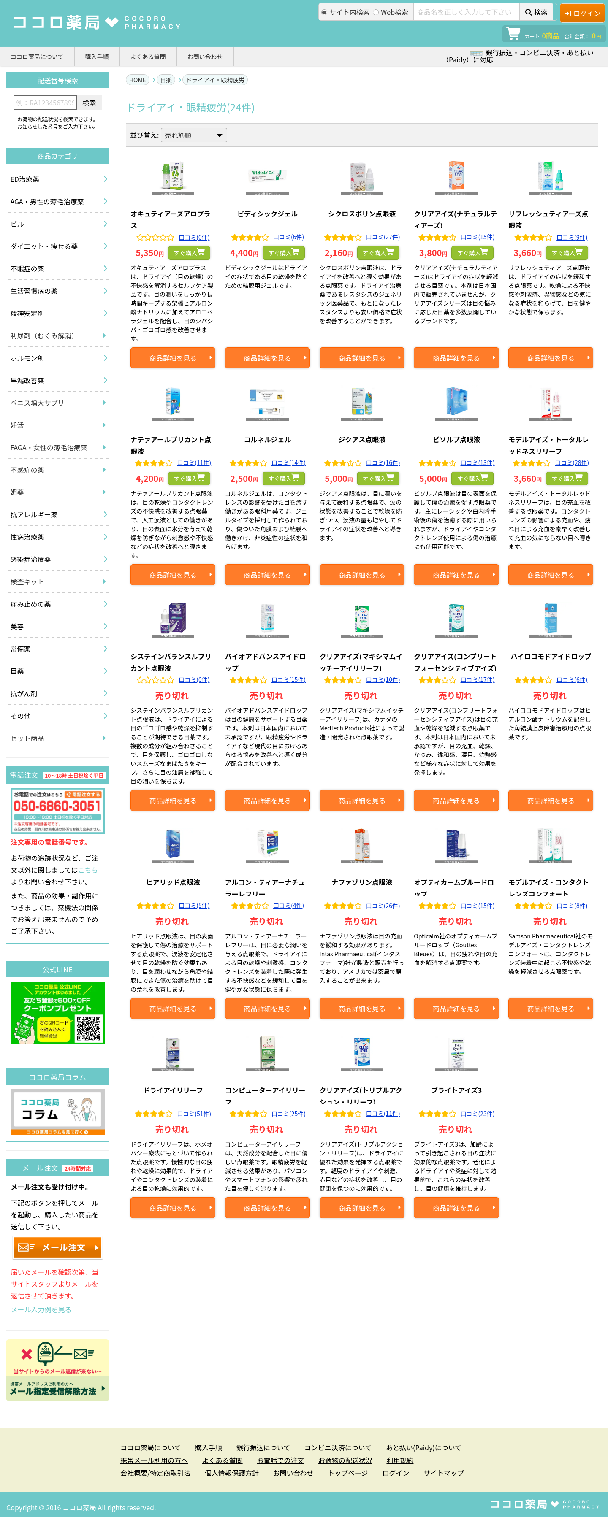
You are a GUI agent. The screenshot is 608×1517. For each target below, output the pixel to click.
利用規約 (399, 1460)
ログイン (582, 13)
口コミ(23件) (478, 1113)
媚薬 (17, 492)
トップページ (348, 1473)
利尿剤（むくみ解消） (44, 335)
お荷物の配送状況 (345, 1460)
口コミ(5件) (194, 905)
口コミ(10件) (383, 679)
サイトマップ (443, 1473)
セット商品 (27, 738)
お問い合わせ (205, 56)
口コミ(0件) (194, 237)
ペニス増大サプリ (37, 403)
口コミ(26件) (383, 905)
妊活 (17, 425)
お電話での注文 (280, 1460)
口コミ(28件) (572, 462)
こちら (88, 870)
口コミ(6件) (288, 237)
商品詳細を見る (173, 358)
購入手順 (97, 56)
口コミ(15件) (478, 237)
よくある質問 (148, 56)
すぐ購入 (185, 253)
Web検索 (390, 12)
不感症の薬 (27, 470)
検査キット (27, 581)
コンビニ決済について (338, 1447)
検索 (536, 12)
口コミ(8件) (571, 905)
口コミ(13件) (478, 462)
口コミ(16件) (383, 462)
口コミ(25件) (288, 1113)
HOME (137, 80)
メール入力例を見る (41, 1309)
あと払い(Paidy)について (423, 1447)
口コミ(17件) (478, 679)
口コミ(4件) (288, 905)
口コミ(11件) (194, 462)
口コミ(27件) (383, 237)
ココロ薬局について (37, 56)
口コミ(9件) (571, 237)
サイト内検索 (345, 12)
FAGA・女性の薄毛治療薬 (48, 447)
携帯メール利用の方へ (154, 1460)
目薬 (166, 80)
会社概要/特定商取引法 (155, 1473)
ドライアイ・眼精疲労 (215, 80)
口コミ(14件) (288, 462)
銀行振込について (263, 1447)
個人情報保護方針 (232, 1473)
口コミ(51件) (194, 1113)
